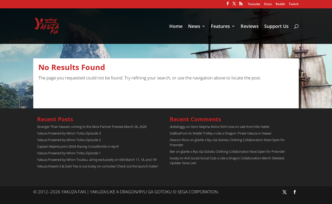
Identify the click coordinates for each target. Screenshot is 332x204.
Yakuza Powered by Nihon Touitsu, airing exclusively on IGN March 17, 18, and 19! (97, 159)
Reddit (280, 4)
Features (220, 26)
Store (268, 4)
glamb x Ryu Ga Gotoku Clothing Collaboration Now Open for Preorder (233, 151)
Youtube (254, 4)
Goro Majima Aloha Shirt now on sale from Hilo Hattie (230, 126)
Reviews (250, 26)
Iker (172, 151)
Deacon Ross (179, 140)
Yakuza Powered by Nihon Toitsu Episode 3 (69, 133)
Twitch (294, 4)
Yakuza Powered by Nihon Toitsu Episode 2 (69, 140)
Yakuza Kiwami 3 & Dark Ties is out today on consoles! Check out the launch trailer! (97, 166)
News (194, 26)
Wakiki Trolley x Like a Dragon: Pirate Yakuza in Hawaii (232, 133)
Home (175, 26)
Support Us (276, 26)
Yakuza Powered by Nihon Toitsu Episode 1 (69, 153)
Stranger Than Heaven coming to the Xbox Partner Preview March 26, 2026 (91, 126)
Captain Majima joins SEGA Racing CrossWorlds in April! (78, 146)
